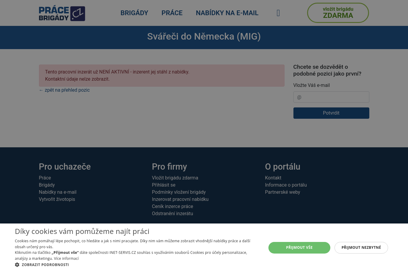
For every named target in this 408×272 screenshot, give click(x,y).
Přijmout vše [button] (299, 247)
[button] (137, 265)
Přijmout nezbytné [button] (361, 247)
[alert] (204, 136)
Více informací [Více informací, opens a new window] (66, 258)
